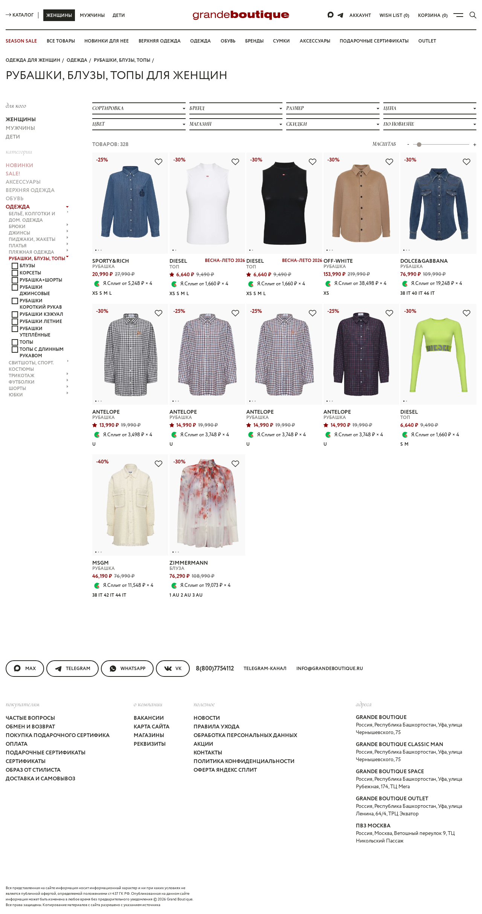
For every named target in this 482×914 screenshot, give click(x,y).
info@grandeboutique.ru (329, 669)
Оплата (16, 744)
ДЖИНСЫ (39, 233)
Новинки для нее (106, 41)
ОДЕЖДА (77, 60)
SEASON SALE (21, 41)
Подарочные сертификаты (374, 41)
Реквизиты (150, 744)
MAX (25, 668)
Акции (203, 744)
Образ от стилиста (33, 770)
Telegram (72, 668)
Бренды (254, 41)
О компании (148, 704)
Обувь (228, 41)
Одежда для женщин (33, 60)
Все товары (61, 41)
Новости (207, 718)
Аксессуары (315, 41)
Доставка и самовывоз (40, 779)
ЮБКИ (39, 395)
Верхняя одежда (160, 41)
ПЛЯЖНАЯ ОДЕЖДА (39, 252)
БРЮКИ (39, 227)
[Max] (331, 15)
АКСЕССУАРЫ (23, 182)
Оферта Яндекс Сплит (225, 770)
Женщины (59, 15)
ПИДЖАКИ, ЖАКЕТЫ (39, 239)
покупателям (23, 704)
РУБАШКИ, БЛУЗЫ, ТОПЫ (122, 60)
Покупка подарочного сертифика (58, 735)
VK (173, 668)
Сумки (281, 41)
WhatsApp (127, 668)
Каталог (20, 15)
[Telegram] (340, 15)
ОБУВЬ (15, 199)
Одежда (200, 41)
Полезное (204, 704)
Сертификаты (26, 761)
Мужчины (92, 15)
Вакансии (149, 718)
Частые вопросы (30, 718)
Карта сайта (151, 727)
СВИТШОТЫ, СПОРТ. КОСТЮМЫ (39, 366)
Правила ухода (216, 727)
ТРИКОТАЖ (39, 376)
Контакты (208, 753)
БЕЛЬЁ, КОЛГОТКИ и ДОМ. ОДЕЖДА (39, 217)
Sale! (13, 174)
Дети (119, 15)
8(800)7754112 (215, 668)
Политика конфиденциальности (244, 761)
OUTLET (427, 41)
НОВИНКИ (19, 165)
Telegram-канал (265, 669)
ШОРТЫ (39, 388)
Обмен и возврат (30, 727)
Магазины (149, 735)
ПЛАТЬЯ (39, 246)
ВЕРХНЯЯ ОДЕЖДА (30, 190)
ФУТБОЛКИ (39, 382)
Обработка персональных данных (245, 735)
